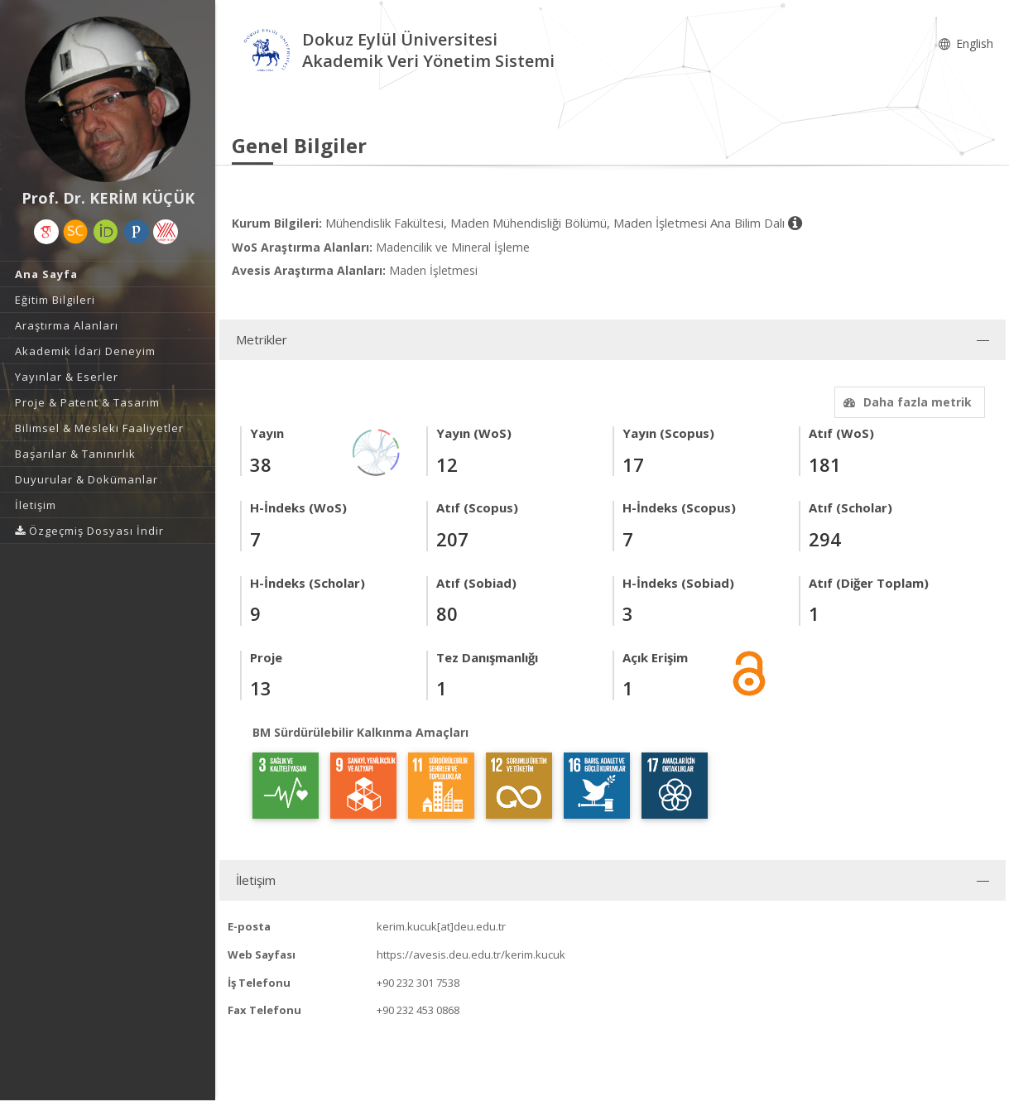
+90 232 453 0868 (418, 1009)
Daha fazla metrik (905, 402)
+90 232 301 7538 (418, 982)
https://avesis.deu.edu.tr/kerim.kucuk (471, 954)
